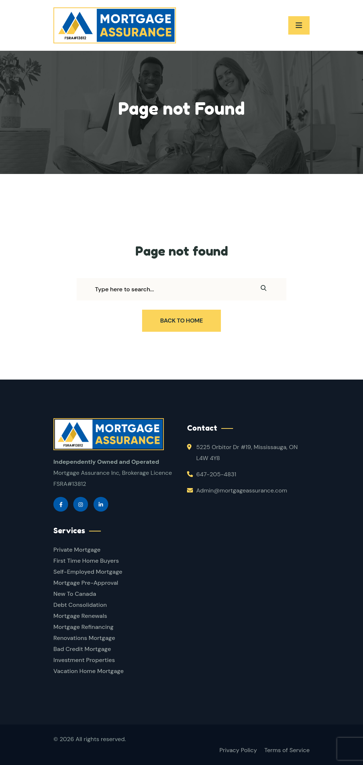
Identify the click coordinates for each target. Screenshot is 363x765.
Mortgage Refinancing (83, 627)
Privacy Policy (238, 750)
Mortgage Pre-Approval (85, 583)
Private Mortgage (77, 550)
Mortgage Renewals (80, 616)
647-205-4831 (216, 474)
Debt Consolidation (80, 605)
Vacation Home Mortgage (88, 671)
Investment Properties (84, 660)
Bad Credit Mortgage (82, 649)
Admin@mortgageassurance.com (241, 490)
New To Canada (74, 594)
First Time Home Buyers (86, 561)
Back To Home (181, 320)
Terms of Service (287, 750)
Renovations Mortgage (84, 638)
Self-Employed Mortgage (87, 572)
